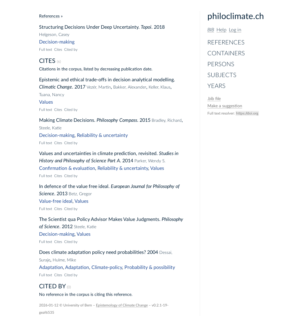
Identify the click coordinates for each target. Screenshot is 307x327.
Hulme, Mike (64, 260)
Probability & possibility (149, 267)
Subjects (221, 75)
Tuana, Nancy (51, 95)
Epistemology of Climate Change (122, 305)
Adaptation (51, 267)
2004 (152, 252)
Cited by (71, 49)
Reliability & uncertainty (102, 135)
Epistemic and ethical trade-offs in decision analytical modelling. (107, 79)
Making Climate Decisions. (67, 120)
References (226, 43)
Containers (226, 53)
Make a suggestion (224, 106)
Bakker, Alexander (129, 87)
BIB (210, 30)
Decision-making (56, 42)
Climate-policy (106, 267)
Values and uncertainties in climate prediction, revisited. (98, 153)
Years (216, 86)
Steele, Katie (50, 128)
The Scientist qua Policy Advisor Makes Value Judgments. (99, 219)
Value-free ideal (55, 201)
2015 (145, 120)
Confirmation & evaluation (67, 168)
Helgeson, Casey (54, 35)
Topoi (146, 27)
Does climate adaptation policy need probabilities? (92, 252)
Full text (45, 49)
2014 (127, 160)
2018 (159, 27)
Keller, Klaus (159, 87)
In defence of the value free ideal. (74, 186)
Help (221, 30)
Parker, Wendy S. (149, 161)
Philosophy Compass (117, 120)
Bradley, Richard (167, 120)
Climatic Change (55, 87)
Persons (220, 64)
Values (46, 102)
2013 (62, 193)
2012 (67, 226)
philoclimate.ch (235, 16)
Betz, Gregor (80, 194)
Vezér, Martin (99, 87)
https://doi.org (247, 113)
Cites (58, 49)
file (214, 99)
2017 (79, 87)
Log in (235, 30)
